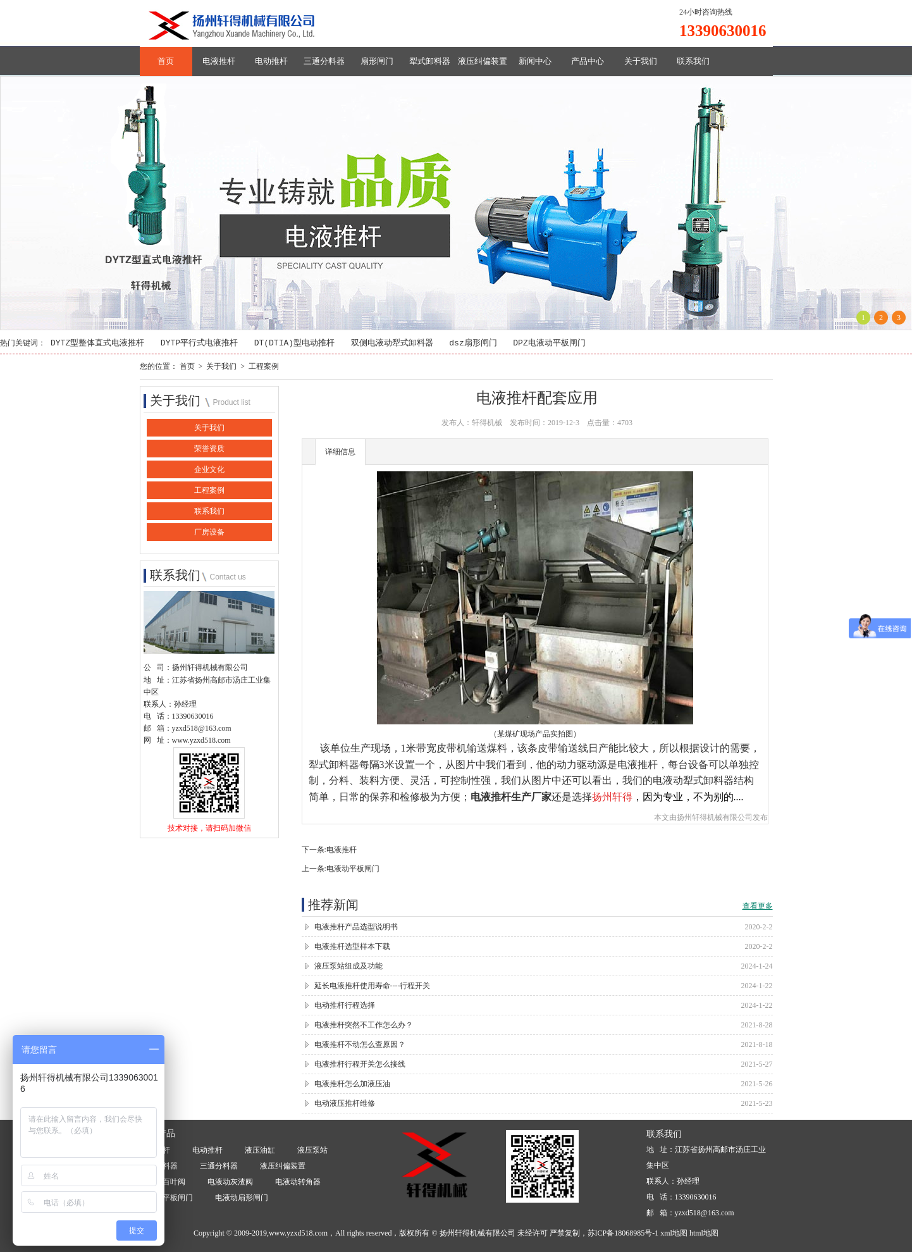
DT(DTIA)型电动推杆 (294, 343)
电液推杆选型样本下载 (352, 946)
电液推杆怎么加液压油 (352, 1083)
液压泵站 (312, 1150)
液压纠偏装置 (482, 61)
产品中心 (587, 61)
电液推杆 (218, 61)
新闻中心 (535, 61)
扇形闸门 (376, 61)
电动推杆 (271, 61)
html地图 (703, 1233)
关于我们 (640, 61)
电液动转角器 (298, 1182)
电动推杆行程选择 (344, 1005)
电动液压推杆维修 (344, 1103)
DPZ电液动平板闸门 (549, 343)
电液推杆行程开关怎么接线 (359, 1064)
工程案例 (264, 366)
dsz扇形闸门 (472, 343)
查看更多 (758, 906)
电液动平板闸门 (352, 868)
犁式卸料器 (429, 61)
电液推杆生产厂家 (511, 796)
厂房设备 (209, 532)
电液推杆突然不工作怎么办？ (363, 1024)
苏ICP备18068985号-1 (623, 1233)
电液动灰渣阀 (230, 1182)
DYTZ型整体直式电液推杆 (97, 343)
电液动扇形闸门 (241, 1198)
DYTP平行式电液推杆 (199, 343)
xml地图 (673, 1233)
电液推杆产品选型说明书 (356, 926)
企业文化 (209, 470)
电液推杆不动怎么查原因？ (359, 1044)
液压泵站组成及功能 (348, 966)
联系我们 (693, 61)
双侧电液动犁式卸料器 (392, 343)
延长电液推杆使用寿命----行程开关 (372, 985)
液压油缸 (260, 1150)
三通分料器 (324, 61)
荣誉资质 (209, 449)
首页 (165, 61)
